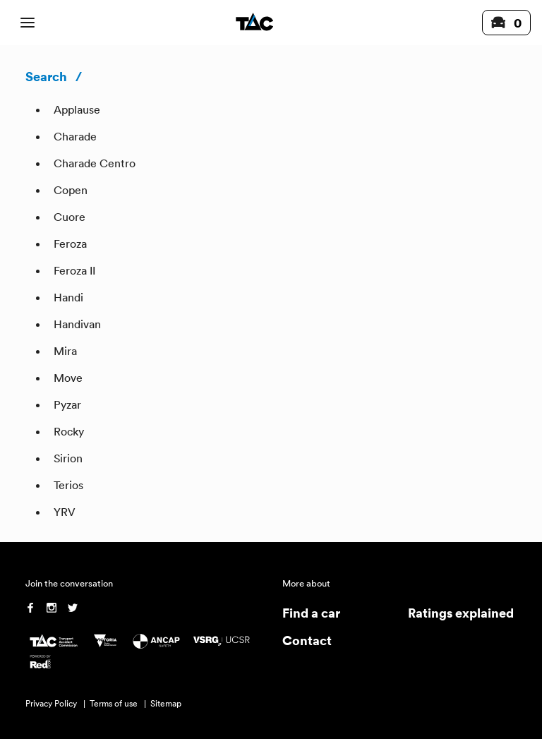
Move (68, 378)
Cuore (69, 217)
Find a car (311, 612)
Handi (68, 297)
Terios (68, 485)
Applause (77, 109)
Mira (65, 351)
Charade (75, 136)
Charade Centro (95, 163)
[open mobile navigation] (27, 22)
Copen (71, 190)
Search (46, 76)
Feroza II (74, 270)
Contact (307, 640)
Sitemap (165, 703)
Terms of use (114, 703)
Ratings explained (461, 612)
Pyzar (67, 404)
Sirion (68, 458)
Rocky (69, 431)
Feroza (70, 243)
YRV (65, 512)
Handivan (77, 324)
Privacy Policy (51, 703)
